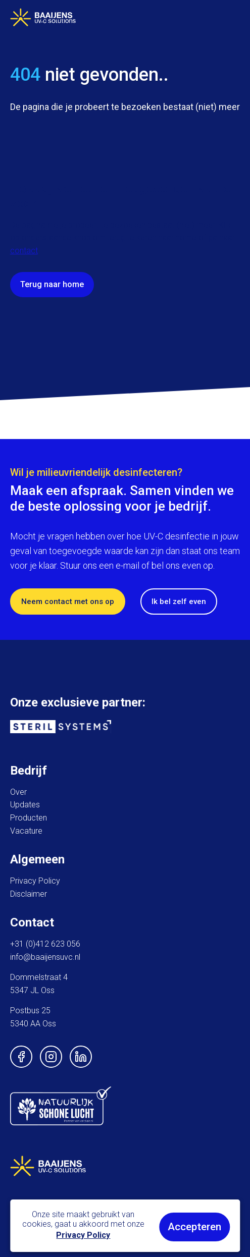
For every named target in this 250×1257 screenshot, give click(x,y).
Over (18, 792)
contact (24, 250)
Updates (25, 804)
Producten (28, 818)
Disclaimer (28, 894)
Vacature (26, 831)
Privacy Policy (35, 881)
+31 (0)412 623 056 (45, 944)
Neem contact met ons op (67, 601)
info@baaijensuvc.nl (45, 957)
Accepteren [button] (194, 1227)
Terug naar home (52, 284)
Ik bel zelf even (179, 601)
